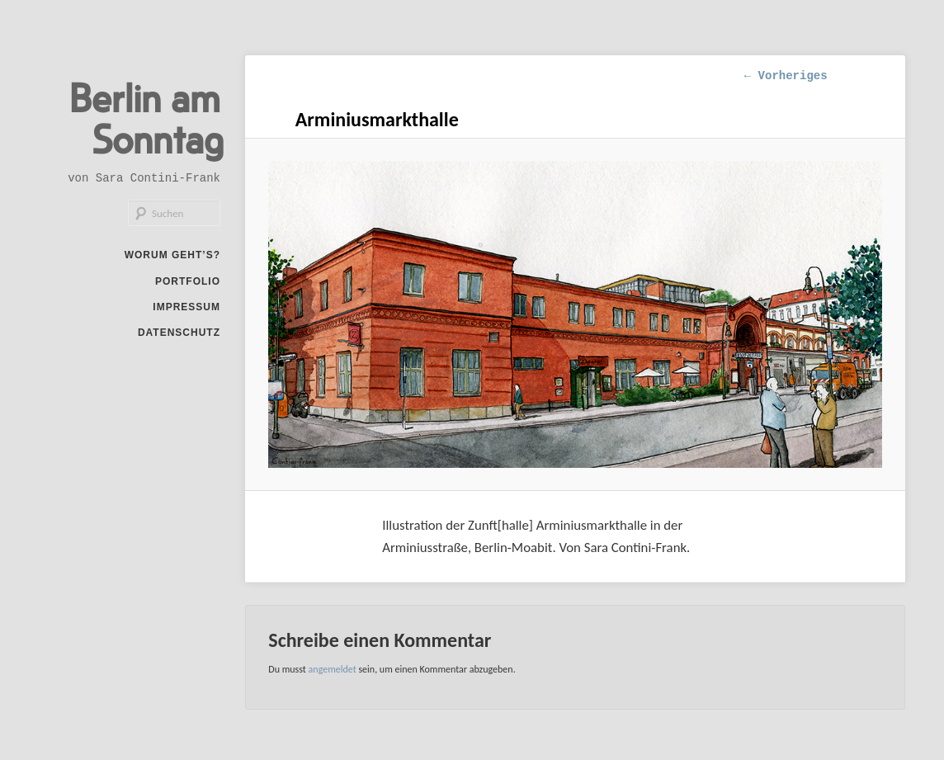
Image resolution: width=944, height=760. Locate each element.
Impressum (186, 307)
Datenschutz (179, 332)
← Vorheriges (786, 76)
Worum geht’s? (172, 255)
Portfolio (187, 281)
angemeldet (332, 669)
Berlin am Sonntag (146, 117)
